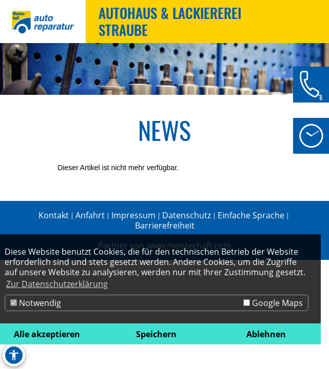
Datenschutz (186, 215)
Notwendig (35, 303)
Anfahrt (90, 215)
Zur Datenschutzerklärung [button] (57, 284)
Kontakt (53, 215)
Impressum (133, 215)
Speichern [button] (156, 334)
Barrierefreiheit (165, 225)
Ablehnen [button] (266, 334)
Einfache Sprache (251, 215)
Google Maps (273, 303)
